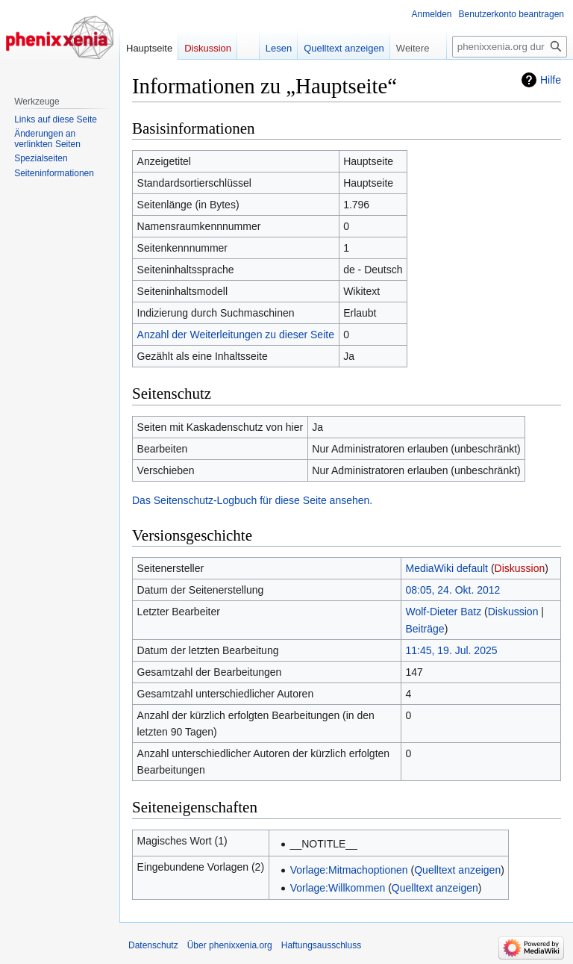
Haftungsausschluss (321, 945)
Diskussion (520, 568)
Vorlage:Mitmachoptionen (349, 870)
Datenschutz (153, 945)
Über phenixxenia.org (229, 945)
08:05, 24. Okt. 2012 (453, 590)
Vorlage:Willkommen (338, 888)
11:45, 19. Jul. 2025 (452, 650)
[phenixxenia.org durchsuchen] (509, 46)
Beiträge (425, 629)
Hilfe (550, 80)
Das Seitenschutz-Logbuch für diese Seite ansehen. (252, 500)
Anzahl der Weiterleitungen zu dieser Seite (235, 334)
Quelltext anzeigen (457, 870)
